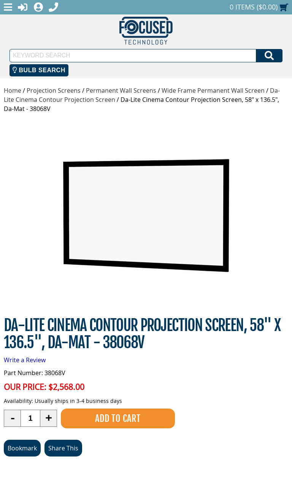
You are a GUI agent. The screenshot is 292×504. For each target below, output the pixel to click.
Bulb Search (39, 70)
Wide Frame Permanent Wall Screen (213, 90)
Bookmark (22, 448)
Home (12, 90)
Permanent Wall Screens (121, 90)
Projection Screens (54, 90)
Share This (63, 448)
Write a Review (25, 360)
